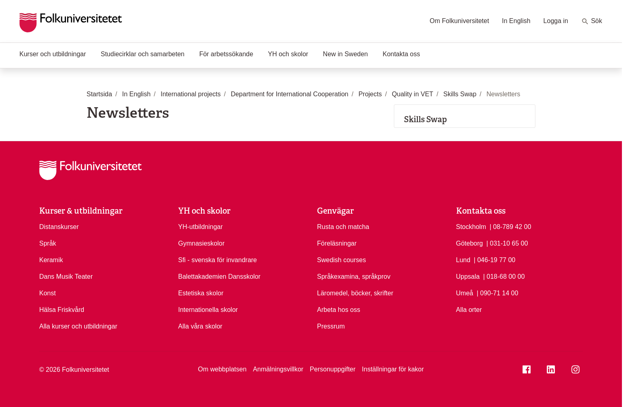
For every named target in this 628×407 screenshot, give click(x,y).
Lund (463, 259)
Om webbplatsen (222, 369)
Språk (47, 243)
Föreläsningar (337, 243)
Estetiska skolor (201, 293)
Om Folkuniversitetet (459, 20)
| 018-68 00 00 (504, 276)
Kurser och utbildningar (52, 54)
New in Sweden (345, 54)
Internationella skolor (208, 309)
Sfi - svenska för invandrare (217, 259)
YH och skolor (288, 54)
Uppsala (468, 276)
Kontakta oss (401, 54)
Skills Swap (425, 119)
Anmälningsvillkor (278, 369)
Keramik (51, 259)
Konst (47, 293)
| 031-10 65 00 (507, 243)
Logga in (555, 20)
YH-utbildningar (200, 226)
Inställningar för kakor (393, 369)
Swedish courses (341, 259)
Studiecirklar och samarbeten (142, 54)
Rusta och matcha (343, 226)
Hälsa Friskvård (61, 309)
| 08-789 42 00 (510, 226)
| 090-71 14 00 (497, 292)
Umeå (465, 293)
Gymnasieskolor (201, 243)
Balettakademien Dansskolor (219, 276)
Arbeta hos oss (338, 309)
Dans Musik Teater (66, 276)
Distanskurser (59, 226)
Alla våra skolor (200, 326)
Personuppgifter (332, 369)
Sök (591, 21)
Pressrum (331, 326)
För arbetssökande (226, 54)
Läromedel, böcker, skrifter (355, 293)
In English (516, 20)
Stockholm (471, 226)
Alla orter (469, 309)
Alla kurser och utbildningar (78, 326)
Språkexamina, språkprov (353, 276)
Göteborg (469, 243)
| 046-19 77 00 (495, 259)
